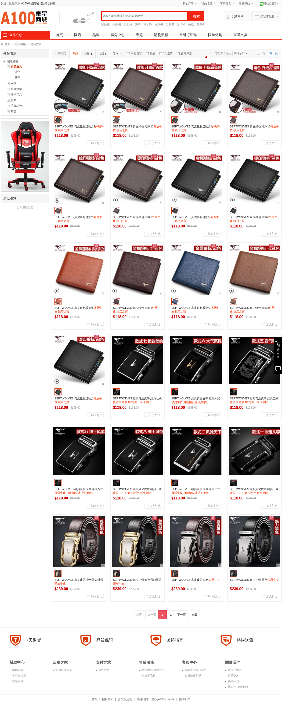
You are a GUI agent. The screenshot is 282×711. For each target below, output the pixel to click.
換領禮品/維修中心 (153, 670)
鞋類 (13, 100)
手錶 (13, 83)
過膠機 (159, 24)
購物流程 (161, 35)
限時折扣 (184, 699)
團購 (77, 35)
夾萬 (138, 24)
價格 (117, 53)
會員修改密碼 (192, 675)
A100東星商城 (30, 3)
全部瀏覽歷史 (25, 207)
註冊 (51, 3)
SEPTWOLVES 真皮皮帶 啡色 (195, 579)
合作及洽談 (234, 670)
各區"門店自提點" (195, 670)
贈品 (150, 53)
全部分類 (15, 35)
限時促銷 (215, 35)
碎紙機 (116, 24)
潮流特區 (20, 44)
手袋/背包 (17, 106)
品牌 (95, 35)
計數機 (170, 24)
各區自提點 (18, 675)
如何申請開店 (63, 670)
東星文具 (240, 35)
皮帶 (17, 77)
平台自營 (134, 53)
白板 (191, 24)
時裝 (13, 111)
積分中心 (118, 35)
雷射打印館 (188, 35)
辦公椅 (128, 24)
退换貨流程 (148, 675)
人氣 (102, 53)
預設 (75, 53)
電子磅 (147, 24)
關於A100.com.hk (163, 699)
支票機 (201, 24)
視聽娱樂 (16, 89)
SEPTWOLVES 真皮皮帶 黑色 (254, 579)
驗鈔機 (105, 24)
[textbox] (144, 16)
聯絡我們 (233, 681)
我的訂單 (188, 3)
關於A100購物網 (237, 687)
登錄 (43, 3)
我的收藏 (207, 3)
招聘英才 (233, 675)
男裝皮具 (16, 66)
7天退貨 (166, 53)
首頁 (59, 35)
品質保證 (184, 53)
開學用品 (16, 94)
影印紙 (181, 24)
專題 (139, 35)
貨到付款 (104, 670)
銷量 (88, 53)
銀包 (17, 71)
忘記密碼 (17, 681)
